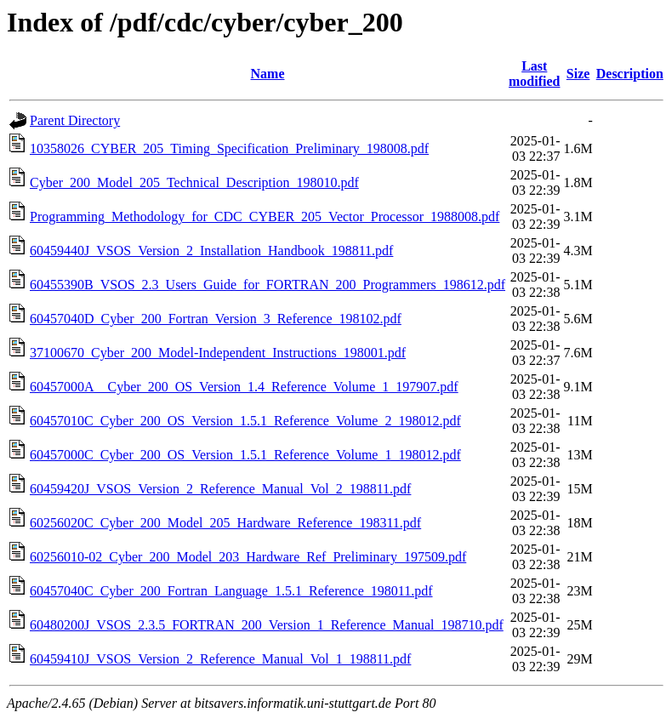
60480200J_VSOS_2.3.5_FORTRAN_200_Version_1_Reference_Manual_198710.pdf (267, 625)
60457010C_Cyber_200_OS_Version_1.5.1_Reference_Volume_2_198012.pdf (245, 420)
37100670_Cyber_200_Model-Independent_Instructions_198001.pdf (218, 352)
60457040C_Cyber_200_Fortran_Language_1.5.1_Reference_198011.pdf (231, 591)
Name (268, 73)
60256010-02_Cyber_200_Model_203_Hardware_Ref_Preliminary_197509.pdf (248, 557)
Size (578, 73)
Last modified (534, 73)
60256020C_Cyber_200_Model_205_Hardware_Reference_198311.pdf (225, 523)
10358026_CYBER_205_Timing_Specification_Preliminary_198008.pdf (229, 148)
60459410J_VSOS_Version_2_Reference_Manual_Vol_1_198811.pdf (220, 659)
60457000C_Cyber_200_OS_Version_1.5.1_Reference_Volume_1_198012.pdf (245, 454)
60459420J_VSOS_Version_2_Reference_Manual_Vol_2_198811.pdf (220, 489)
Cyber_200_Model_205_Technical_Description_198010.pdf (194, 182)
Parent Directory (75, 120)
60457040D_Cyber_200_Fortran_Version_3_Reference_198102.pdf (215, 318)
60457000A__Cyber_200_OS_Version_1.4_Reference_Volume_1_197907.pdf (244, 386)
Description (629, 73)
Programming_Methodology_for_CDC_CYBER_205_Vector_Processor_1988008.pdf (264, 216)
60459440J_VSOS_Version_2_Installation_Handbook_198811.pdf (211, 250)
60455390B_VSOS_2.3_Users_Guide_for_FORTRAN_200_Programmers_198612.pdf (267, 284)
